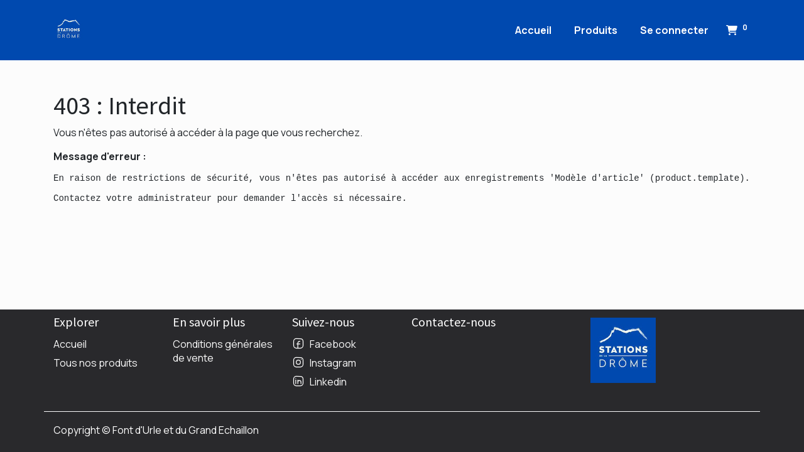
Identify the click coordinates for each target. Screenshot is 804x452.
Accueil (70, 344)
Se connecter (674, 30)
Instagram (333, 363)
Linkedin (328, 382)
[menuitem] (533, 30)
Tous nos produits (95, 363)
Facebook (333, 344)
